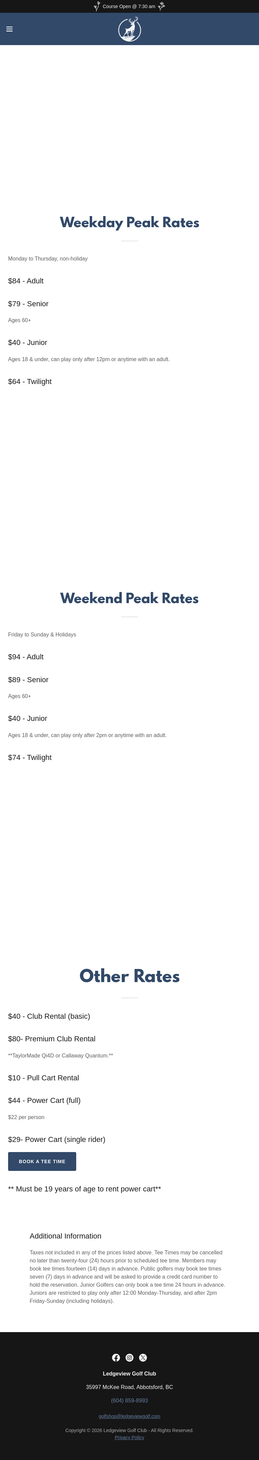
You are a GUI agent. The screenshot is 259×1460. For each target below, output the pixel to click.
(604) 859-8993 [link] (129, 1400)
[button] (22, 29)
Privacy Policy (129, 1437)
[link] (129, 28)
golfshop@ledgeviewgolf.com (129, 1416)
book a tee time (42, 1161)
